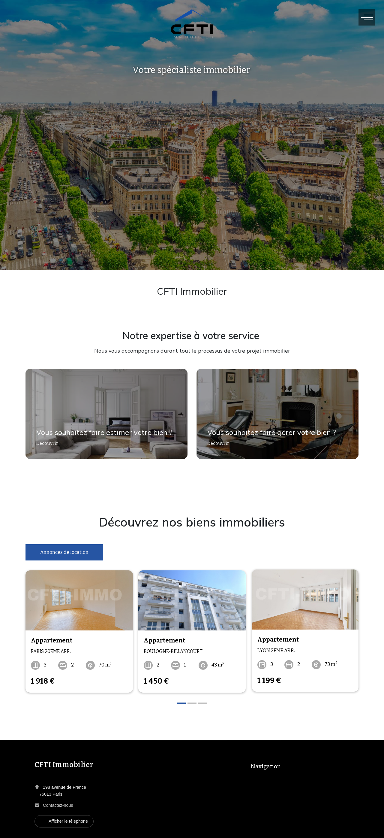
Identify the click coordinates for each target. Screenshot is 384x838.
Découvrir (44, 446)
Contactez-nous (58, 803)
